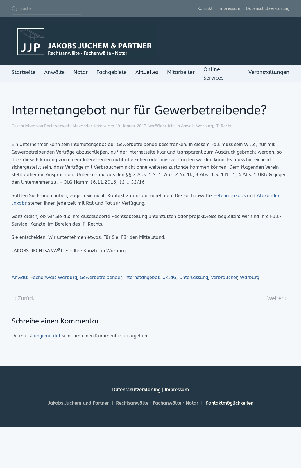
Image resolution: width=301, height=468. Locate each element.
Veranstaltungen (268, 72)
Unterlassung (193, 277)
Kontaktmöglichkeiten (229, 403)
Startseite (23, 72)
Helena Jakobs (229, 195)
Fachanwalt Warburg (54, 277)
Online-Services (213, 73)
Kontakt (205, 8)
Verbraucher (224, 277)
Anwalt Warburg (197, 126)
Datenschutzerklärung (267, 8)
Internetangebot (142, 277)
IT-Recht (223, 126)
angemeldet (47, 336)
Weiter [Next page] (277, 298)
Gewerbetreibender (100, 277)
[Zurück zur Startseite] (84, 41)
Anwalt (20, 277)
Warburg (249, 277)
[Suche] (46, 9)
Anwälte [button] (54, 72)
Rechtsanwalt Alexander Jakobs (75, 126)
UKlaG (169, 277)
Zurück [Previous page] (25, 298)
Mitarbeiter (181, 72)
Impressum (229, 8)
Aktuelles (146, 72)
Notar (81, 72)
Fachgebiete (111, 72)
